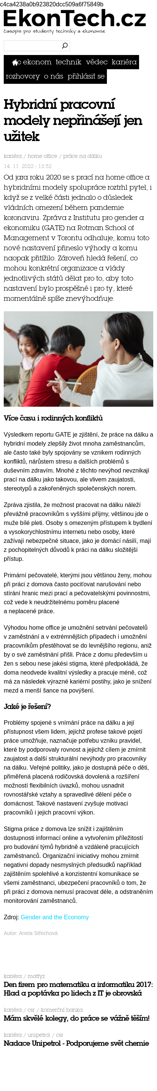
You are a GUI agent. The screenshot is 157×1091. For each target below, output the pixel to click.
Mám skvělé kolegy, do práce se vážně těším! (76, 1018)
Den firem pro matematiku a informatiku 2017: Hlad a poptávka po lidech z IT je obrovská (78, 989)
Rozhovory (23, 76)
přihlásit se (86, 76)
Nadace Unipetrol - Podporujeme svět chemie (76, 1043)
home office (42, 156)
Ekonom (37, 62)
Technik (68, 62)
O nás (53, 76)
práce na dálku (82, 156)
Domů (16, 62)
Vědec (97, 62)
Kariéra (124, 62)
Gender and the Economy (55, 917)
